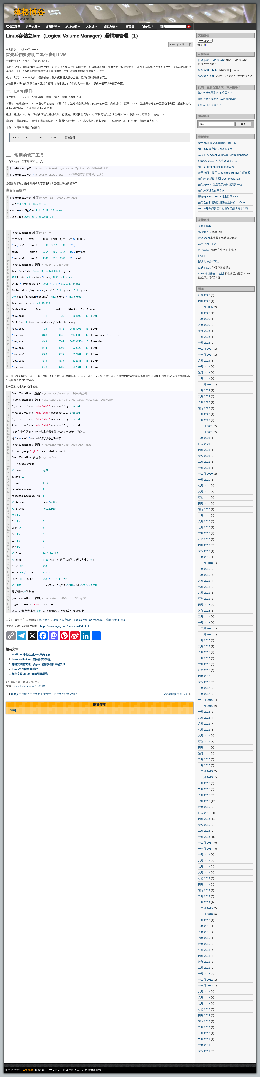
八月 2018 (204, 580)
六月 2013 (204, 943)
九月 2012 (204, 991)
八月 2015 (204, 794)
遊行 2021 (204, 455)
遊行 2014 (204, 890)
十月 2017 (204, 640)
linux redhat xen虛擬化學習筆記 (31, 659)
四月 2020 (204, 503)
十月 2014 (204, 854)
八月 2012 (204, 997)
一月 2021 (204, 467)
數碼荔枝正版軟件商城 (211, 60)
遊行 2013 (204, 961)
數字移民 (203, 249)
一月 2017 (204, 693)
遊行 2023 (204, 372)
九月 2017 (204, 646)
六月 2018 (204, 592)
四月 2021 (204, 449)
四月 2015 (204, 818)
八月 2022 (204, 402)
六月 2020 (204, 491)
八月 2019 (204, 521)
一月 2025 (204, 342)
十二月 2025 (205, 306)
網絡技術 (71, 26)
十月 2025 (204, 312)
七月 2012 (204, 1003)
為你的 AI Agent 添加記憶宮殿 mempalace (223, 154)
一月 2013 (204, 973)
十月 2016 (204, 711)
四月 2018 (204, 604)
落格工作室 (13, 26)
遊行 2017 (204, 681)
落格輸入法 (204, 231)
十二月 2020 (205, 473)
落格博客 (29, 11)
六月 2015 (204, 806)
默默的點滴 (204, 267)
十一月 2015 (205, 777)
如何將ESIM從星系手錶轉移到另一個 (220, 184)
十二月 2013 (205, 908)
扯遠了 (202, 255)
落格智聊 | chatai (208, 70)
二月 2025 (204, 336)
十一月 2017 (205, 634)
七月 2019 (204, 527)
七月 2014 (204, 866)
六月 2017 (204, 664)
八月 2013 (204, 931)
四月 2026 (204, 301)
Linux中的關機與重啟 (25, 669)
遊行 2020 (204, 509)
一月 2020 (204, 515)
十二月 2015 (205, 771)
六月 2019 (204, 533)
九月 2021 (204, 437)
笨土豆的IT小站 (207, 243)
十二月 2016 (205, 699)
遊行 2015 (204, 824)
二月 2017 (204, 687)
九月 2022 (204, 396)
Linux (15, 686)
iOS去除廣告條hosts (176, 694)
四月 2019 (204, 544)
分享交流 (31, 26)
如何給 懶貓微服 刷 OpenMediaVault (219, 178)
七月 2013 (204, 937)
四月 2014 (204, 884)
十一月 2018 (205, 562)
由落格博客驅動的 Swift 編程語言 (217, 98)
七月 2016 (204, 729)
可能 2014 (204, 878)
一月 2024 (204, 366)
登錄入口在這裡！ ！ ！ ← (213, 104)
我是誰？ (148, 26)
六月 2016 (204, 735)
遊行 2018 (204, 610)
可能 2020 (204, 497)
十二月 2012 (205, 979)
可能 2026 (204, 295)
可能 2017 (204, 670)
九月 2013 (204, 925)
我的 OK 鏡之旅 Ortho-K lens (215, 148)
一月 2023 (204, 378)
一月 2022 (204, 420)
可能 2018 (204, 598)
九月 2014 (204, 860)
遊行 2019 (204, 551)
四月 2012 (204, 1015)
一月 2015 (204, 836)
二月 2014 (204, 896)
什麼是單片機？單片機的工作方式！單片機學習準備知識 (44, 694)
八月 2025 (204, 324)
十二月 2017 (205, 628)
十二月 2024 (205, 348)
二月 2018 (204, 616)
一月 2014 (204, 902)
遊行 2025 (204, 330)
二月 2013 (204, 967)
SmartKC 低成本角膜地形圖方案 (217, 142)
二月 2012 (204, 1027)
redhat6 (31, 686)
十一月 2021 (205, 432)
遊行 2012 (204, 1021)
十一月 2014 (205, 848)
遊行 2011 (204, 1050)
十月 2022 (204, 390)
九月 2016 (204, 717)
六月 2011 (204, 1044)
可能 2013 (204, 949)
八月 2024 (204, 360)
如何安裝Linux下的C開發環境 (30, 673)
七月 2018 (204, 586)
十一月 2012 (205, 985)
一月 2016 (204, 765)
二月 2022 (204, 414)
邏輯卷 (42, 686)
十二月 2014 (205, 842)
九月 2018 (204, 574)
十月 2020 (204, 479)
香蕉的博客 (204, 225)
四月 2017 (204, 675)
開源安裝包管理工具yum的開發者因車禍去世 (38, 664)
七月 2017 (204, 658)
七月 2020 (204, 485)
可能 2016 (204, 741)
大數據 (90, 26)
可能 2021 (204, 443)
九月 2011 (204, 1039)
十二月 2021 (205, 425)
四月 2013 (204, 955)
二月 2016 (204, 759)
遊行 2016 (204, 753)
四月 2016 (204, 747)
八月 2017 (204, 652)
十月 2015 (204, 783)
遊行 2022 (204, 408)
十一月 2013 (205, 914)
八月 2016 (204, 723)
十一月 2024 (205, 354)
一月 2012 (204, 1033)
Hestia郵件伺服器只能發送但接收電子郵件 (223, 208)
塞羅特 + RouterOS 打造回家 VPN (218, 196)
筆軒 (13, 710)
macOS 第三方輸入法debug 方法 (217, 160)
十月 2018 (204, 568)
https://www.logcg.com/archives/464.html (64, 626)
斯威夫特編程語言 (208, 261)
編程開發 (51, 26)
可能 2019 (204, 539)
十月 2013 (204, 920)
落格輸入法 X (206, 75)
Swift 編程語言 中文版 (211, 273)
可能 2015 (204, 812)
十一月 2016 (205, 705)
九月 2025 (204, 318)
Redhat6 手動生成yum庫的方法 (31, 654)
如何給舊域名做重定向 (211, 190)
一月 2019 (204, 556)
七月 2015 (204, 801)
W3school (204, 237)
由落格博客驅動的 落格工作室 (215, 92)
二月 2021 (204, 461)
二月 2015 (204, 830)
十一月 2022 (205, 384)
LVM (23, 686)
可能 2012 (204, 1009)
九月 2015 (204, 789)
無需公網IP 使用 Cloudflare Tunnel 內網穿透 (224, 172)
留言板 (129, 26)
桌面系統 (109, 26)
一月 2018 (204, 622)
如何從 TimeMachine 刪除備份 (216, 166)
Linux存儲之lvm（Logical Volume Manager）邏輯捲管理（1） (73, 36)
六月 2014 (204, 872)
